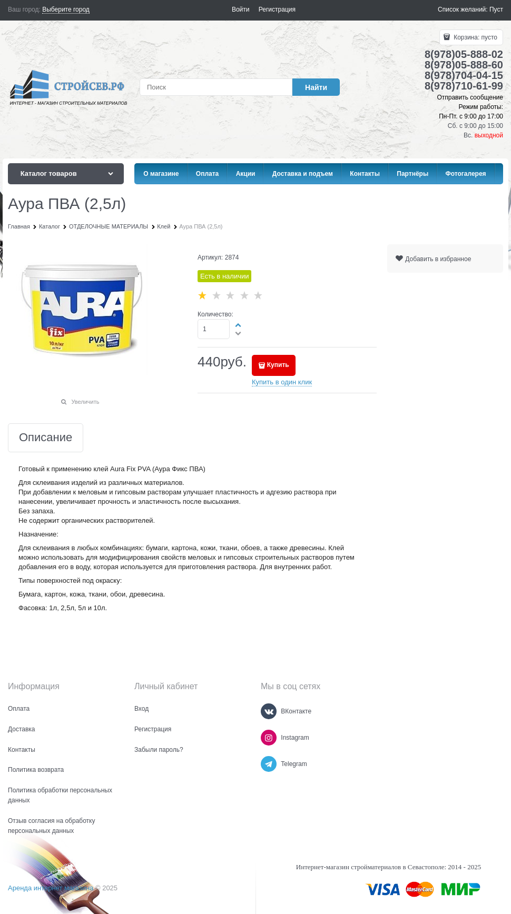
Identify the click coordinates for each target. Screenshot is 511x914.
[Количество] (214, 329)
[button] (238, 325)
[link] (66, 10)
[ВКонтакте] (269, 711)
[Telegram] (269, 764)
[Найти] (316, 87)
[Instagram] (269, 738)
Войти (241, 9)
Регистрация (277, 9)
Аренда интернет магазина (50, 888)
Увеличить (85, 402)
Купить (278, 365)
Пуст (496, 9)
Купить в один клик (282, 382)
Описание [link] (45, 438)
